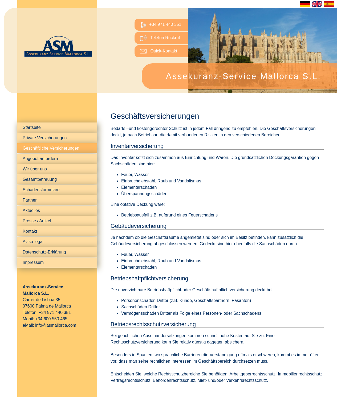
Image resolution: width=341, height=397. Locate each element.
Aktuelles (31, 210)
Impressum (33, 262)
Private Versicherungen (45, 138)
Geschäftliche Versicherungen (51, 148)
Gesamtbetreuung (40, 179)
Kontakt (30, 231)
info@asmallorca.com (55, 325)
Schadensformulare (41, 189)
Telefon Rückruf (160, 38)
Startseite (32, 127)
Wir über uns (35, 169)
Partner (29, 200)
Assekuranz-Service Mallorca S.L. (243, 76)
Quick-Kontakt (158, 51)
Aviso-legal (33, 241)
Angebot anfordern (40, 158)
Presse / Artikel (37, 221)
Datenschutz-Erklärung (44, 252)
